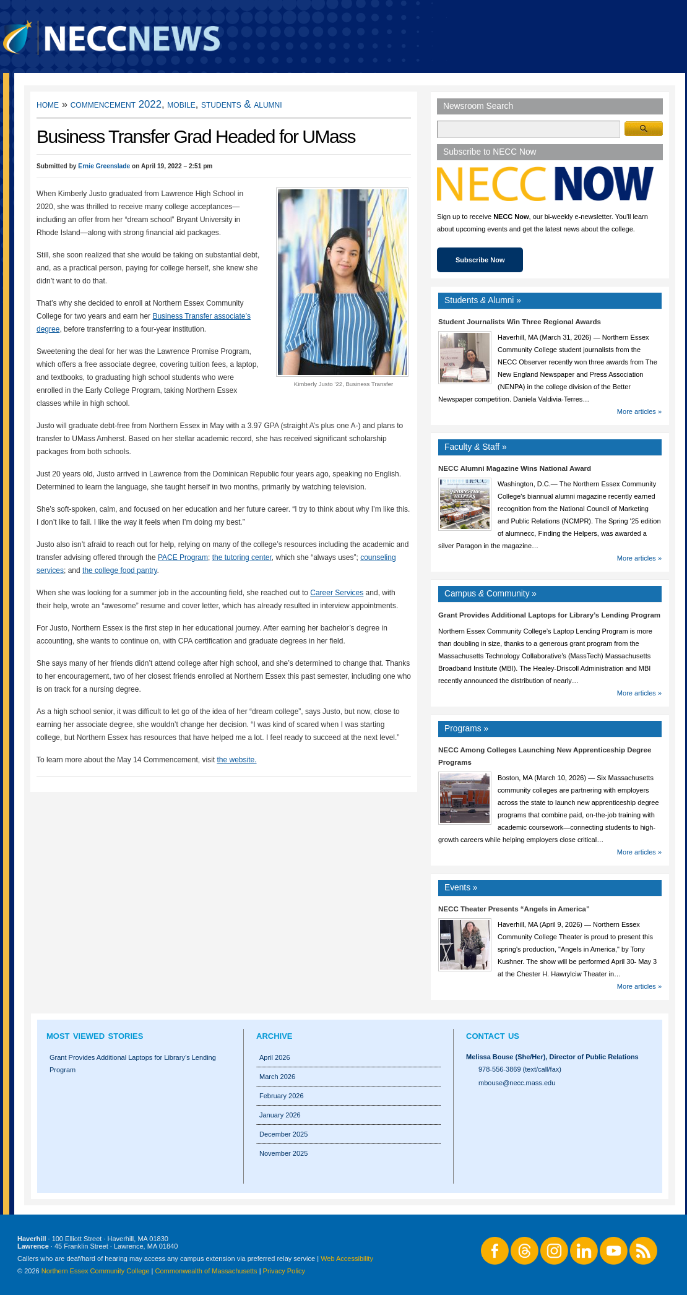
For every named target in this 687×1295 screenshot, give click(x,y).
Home (48, 104)
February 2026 (281, 1095)
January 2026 (280, 1115)
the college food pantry (119, 570)
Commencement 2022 (116, 104)
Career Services (336, 592)
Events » (461, 887)
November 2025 (283, 1153)
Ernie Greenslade (104, 166)
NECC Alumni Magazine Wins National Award (514, 468)
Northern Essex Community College (95, 1271)
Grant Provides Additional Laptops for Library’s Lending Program (549, 615)
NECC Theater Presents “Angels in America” (514, 909)
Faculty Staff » (475, 447)
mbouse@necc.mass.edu (516, 1082)
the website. (236, 759)
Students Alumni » (482, 300)
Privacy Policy (284, 1271)
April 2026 (274, 1057)
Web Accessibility (347, 1258)
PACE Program (183, 557)
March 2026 (277, 1076)
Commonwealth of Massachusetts (206, 1271)
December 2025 (283, 1134)
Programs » (466, 728)
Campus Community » (490, 593)
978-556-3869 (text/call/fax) (519, 1069)
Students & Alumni (241, 104)
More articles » (639, 411)
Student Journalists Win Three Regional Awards (519, 321)
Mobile (181, 104)
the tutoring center (242, 557)
